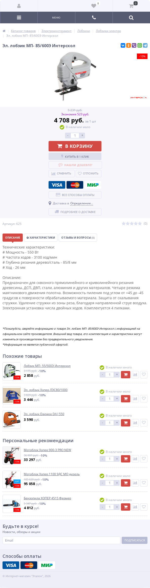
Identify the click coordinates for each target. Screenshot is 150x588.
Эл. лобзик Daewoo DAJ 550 (44, 414)
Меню (56, 17)
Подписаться (134, 540)
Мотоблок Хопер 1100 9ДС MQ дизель (52, 474)
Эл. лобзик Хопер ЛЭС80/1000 (46, 390)
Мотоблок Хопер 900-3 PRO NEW (47, 450)
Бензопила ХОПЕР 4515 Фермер (47, 498)
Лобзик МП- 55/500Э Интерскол (47, 366)
